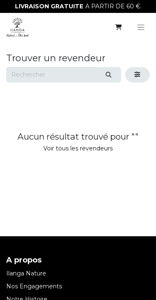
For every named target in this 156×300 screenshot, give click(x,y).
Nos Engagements (34, 286)
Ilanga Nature (26, 273)
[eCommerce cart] (118, 27)
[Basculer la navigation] (141, 27)
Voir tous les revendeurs (78, 148)
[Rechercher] (109, 74)
